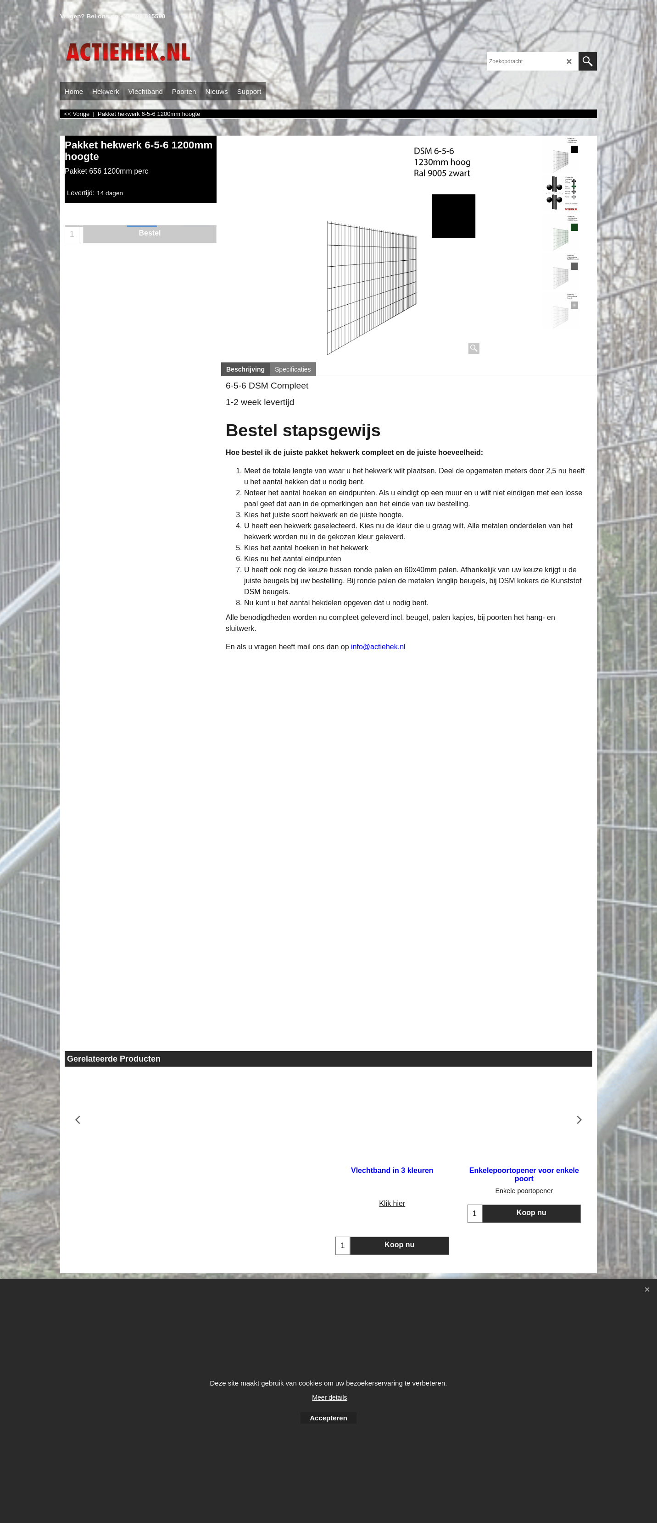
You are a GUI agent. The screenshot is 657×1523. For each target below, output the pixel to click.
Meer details (329, 1397)
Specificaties (293, 369)
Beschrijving (245, 369)
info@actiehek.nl (378, 647)
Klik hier (130, 1203)
